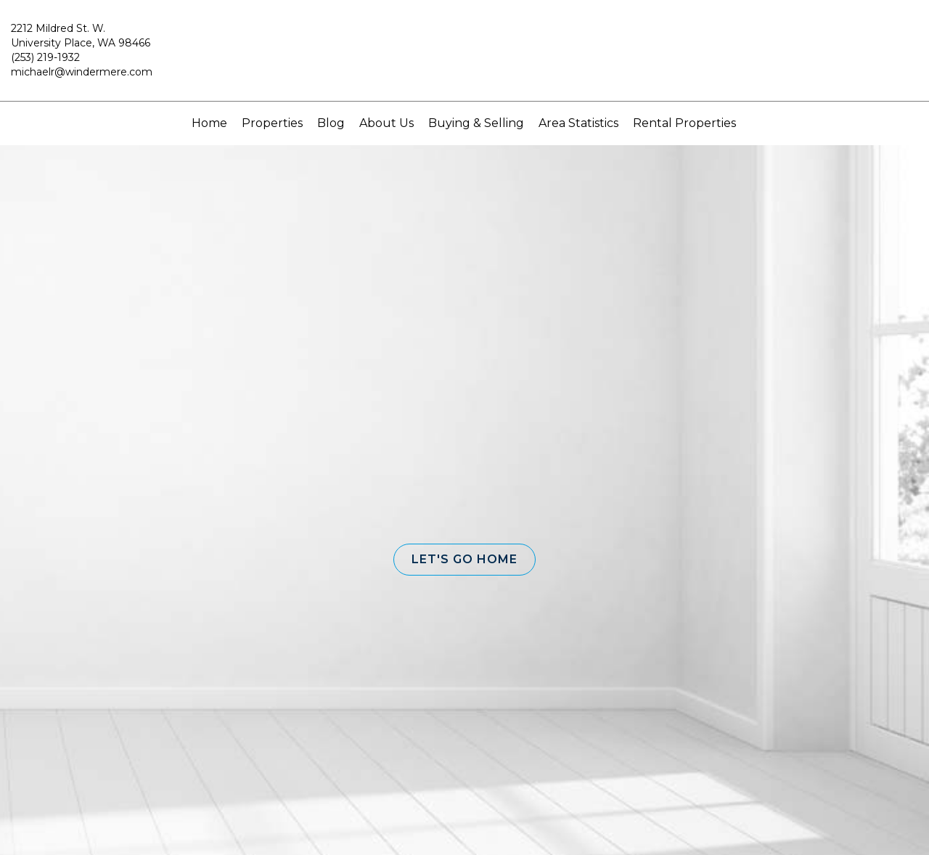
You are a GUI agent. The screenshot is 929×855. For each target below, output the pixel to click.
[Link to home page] (465, 57)
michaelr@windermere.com (81, 71)
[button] (464, 560)
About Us (386, 123)
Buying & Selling (476, 123)
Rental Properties (684, 123)
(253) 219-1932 (45, 57)
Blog (331, 123)
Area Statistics (578, 123)
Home (209, 123)
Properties (272, 123)
